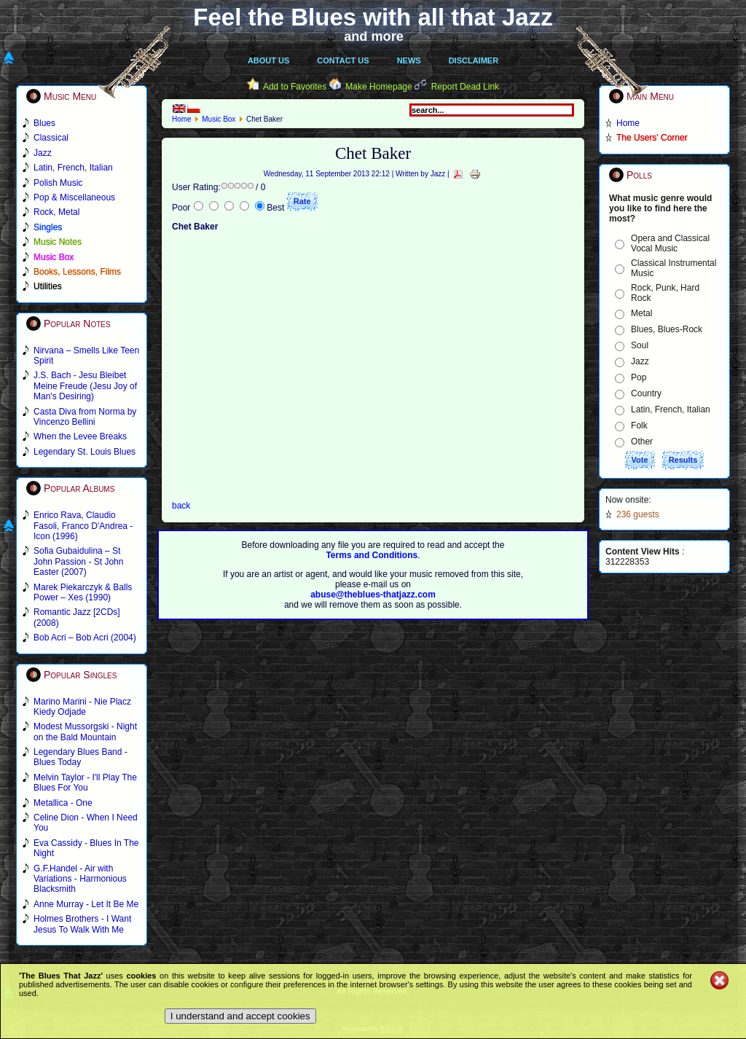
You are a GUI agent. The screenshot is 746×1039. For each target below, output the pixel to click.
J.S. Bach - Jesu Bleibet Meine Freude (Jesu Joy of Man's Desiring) (85, 385)
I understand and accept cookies (240, 1016)
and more (374, 36)
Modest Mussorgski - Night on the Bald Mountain (85, 731)
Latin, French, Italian (670, 409)
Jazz (640, 361)
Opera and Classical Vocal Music (670, 243)
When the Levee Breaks (80, 436)
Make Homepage (378, 87)
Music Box (218, 119)
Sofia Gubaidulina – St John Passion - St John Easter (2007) (78, 561)
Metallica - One (63, 803)
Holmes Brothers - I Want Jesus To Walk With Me (82, 924)
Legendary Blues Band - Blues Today (80, 757)
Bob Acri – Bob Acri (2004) (85, 637)
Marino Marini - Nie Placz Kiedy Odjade (82, 707)
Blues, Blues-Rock (666, 329)
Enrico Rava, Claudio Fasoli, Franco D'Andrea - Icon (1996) (83, 525)
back (181, 506)
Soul (639, 345)
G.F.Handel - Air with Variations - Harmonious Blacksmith (80, 879)
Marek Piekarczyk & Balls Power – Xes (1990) (83, 592)
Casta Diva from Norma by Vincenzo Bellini (85, 417)
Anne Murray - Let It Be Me (86, 904)
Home (182, 119)
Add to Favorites (294, 87)
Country (646, 393)
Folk (639, 425)
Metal (641, 313)
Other (642, 441)
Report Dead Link (465, 87)
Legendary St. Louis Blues (85, 452)
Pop (638, 377)
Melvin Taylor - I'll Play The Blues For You (85, 782)
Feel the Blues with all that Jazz (372, 17)
